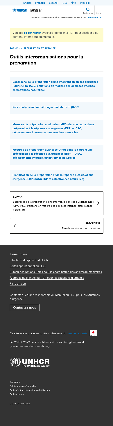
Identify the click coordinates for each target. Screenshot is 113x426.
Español (53, 3)
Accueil (15, 48)
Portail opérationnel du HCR (28, 266)
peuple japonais (77, 333)
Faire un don (18, 284)
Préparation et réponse (40, 48)
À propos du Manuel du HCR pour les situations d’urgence (47, 278)
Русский (85, 3)
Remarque (15, 381)
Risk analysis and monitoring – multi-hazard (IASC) (46, 107)
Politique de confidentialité (23, 386)
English (27, 3)
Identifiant (93, 17)
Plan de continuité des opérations (81, 228)
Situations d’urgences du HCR (29, 260)
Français (40, 3)
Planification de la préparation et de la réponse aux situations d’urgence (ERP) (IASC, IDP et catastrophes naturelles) (52, 177)
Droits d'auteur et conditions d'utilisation (30, 390)
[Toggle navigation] (98, 10)
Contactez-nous (24, 307)
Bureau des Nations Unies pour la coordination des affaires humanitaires (56, 272)
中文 (73, 3)
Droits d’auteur (17, 394)
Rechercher (88, 13)
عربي (65, 3)
